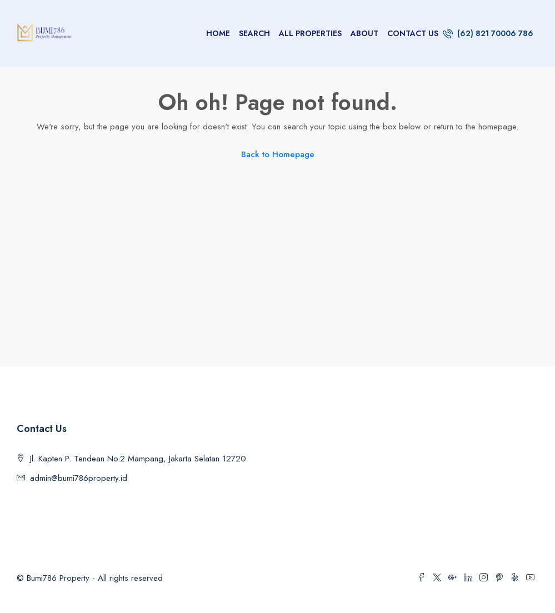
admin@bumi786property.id (78, 478)
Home (218, 33)
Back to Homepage (277, 154)
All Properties (310, 33)
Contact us (412, 33)
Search (254, 33)
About (364, 33)
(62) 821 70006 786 (488, 33)
